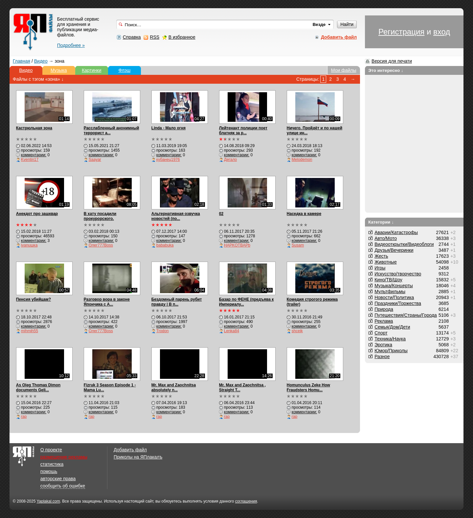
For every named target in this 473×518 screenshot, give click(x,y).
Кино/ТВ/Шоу (388, 279)
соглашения (246, 501)
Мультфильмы (389, 291)
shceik (297, 331)
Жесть (381, 256)
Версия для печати (392, 61)
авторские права (58, 478)
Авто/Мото (385, 238)
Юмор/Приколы (391, 350)
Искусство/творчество (397, 273)
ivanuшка (29, 245)
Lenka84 (231, 331)
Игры (379, 267)
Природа (383, 309)
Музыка (59, 70)
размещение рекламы (63, 457)
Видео (41, 61)
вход (441, 31)
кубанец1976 (168, 159)
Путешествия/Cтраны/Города (405, 315)
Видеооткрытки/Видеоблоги (404, 244)
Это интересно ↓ (385, 70)
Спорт (380, 332)
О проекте (51, 449)
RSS (154, 37)
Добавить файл (130, 449)
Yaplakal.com (48, 501)
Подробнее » (71, 45)
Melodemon (302, 159)
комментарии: (33, 155)
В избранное (182, 37)
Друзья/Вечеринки (393, 250)
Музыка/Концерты (393, 285)
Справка (132, 37)
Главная (21, 61)
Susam (298, 245)
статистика (51, 464)
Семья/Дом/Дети (392, 327)
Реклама (383, 321)
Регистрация (401, 31)
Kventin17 (29, 159)
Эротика (383, 344)
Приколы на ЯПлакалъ (138, 457)
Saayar (95, 159)
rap (24, 416)
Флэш (124, 70)
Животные (385, 262)
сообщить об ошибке (62, 485)
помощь (48, 471)
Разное (382, 356)
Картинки (91, 70)
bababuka (165, 245)
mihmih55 (29, 331)
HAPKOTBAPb (237, 245)
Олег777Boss (101, 245)
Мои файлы (343, 70)
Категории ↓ (381, 222)
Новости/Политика (394, 297)
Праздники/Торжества (397, 303)
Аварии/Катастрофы (396, 232)
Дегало (230, 159)
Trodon (162, 331)
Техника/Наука (390, 338)
